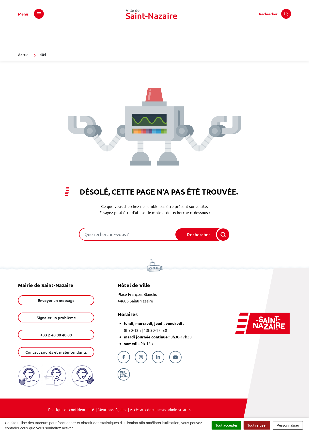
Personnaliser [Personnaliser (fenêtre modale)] (288, 425)
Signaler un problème (56, 317)
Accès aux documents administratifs (160, 409)
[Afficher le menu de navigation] (31, 14)
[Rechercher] (275, 14)
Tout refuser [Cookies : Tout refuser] (257, 425)
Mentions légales (112, 409)
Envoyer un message (56, 300)
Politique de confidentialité (71, 409)
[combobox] (127, 234)
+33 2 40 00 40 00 (56, 334)
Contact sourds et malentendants (56, 352)
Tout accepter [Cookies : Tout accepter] (226, 425)
